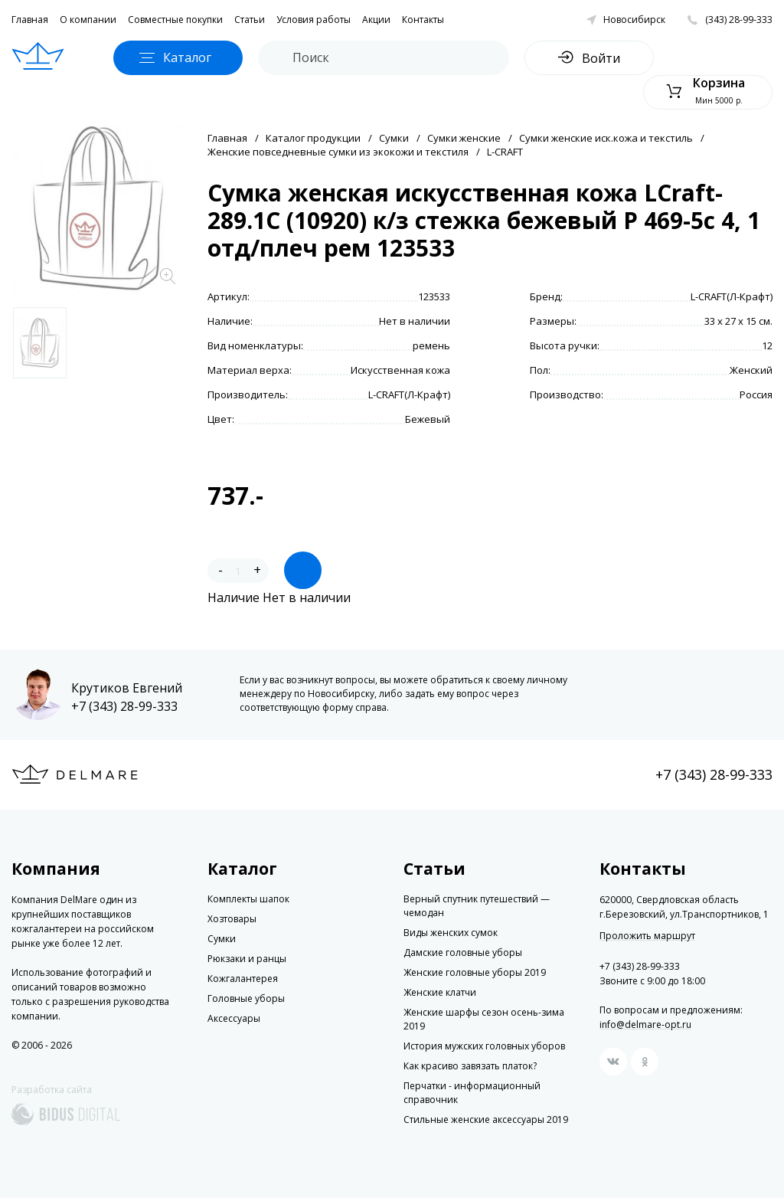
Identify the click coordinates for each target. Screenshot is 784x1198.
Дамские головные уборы (462, 952)
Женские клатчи (439, 992)
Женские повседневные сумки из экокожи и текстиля (338, 152)
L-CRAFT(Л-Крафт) (732, 296)
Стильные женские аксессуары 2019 (485, 1119)
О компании (88, 19)
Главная (29, 19)
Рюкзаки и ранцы (246, 958)
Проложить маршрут (647, 936)
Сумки (394, 138)
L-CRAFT (505, 152)
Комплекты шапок (248, 898)
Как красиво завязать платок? (470, 1065)
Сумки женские (464, 138)
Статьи (249, 19)
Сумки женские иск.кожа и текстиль (606, 138)
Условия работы (313, 19)
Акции (376, 19)
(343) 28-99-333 (739, 19)
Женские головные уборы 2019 (474, 972)
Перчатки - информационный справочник (472, 1092)
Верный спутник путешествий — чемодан (476, 905)
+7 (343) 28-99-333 (124, 706)
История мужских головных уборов (484, 1045)
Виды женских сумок (450, 932)
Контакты (423, 19)
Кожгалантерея (242, 978)
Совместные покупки (175, 19)
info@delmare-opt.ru (645, 1024)
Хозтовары (231, 918)
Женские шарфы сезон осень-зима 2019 (483, 1019)
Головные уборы (246, 998)
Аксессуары (233, 1018)
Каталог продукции (313, 138)
